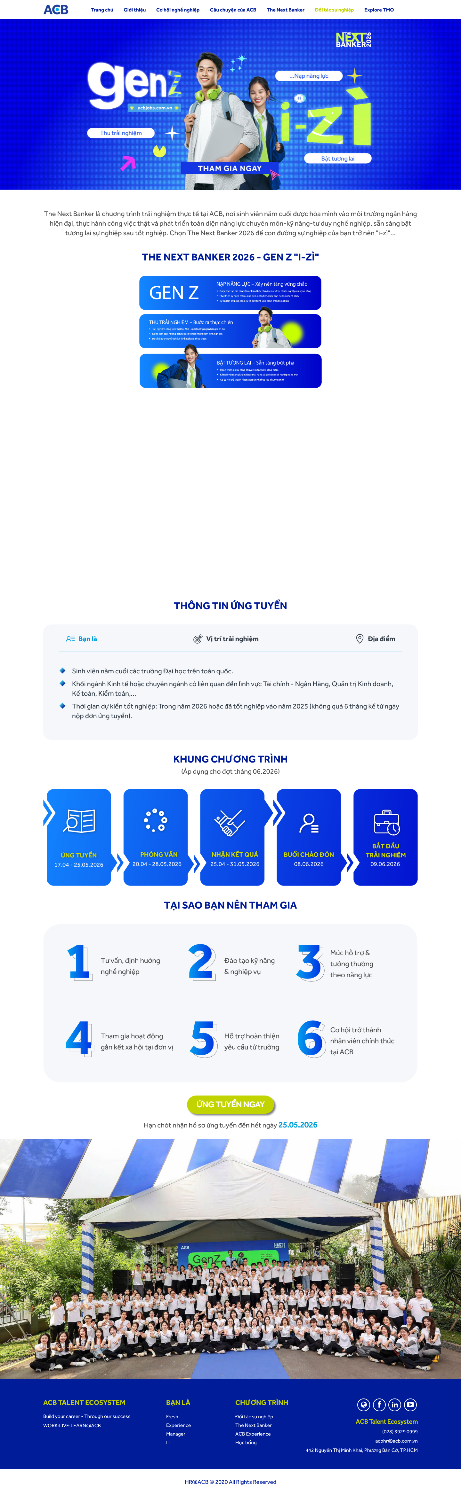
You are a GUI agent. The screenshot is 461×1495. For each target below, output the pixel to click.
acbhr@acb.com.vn (396, 1441)
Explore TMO (379, 10)
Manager (175, 1434)
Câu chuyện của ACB (233, 10)
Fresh (172, 1417)
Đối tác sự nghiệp (334, 10)
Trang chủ (102, 10)
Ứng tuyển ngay (230, 1105)
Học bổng (246, 1442)
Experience (178, 1425)
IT (168, 1442)
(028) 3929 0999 (400, 1432)
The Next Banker (285, 10)
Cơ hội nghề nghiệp (177, 10)
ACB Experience (253, 1434)
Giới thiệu (135, 10)
